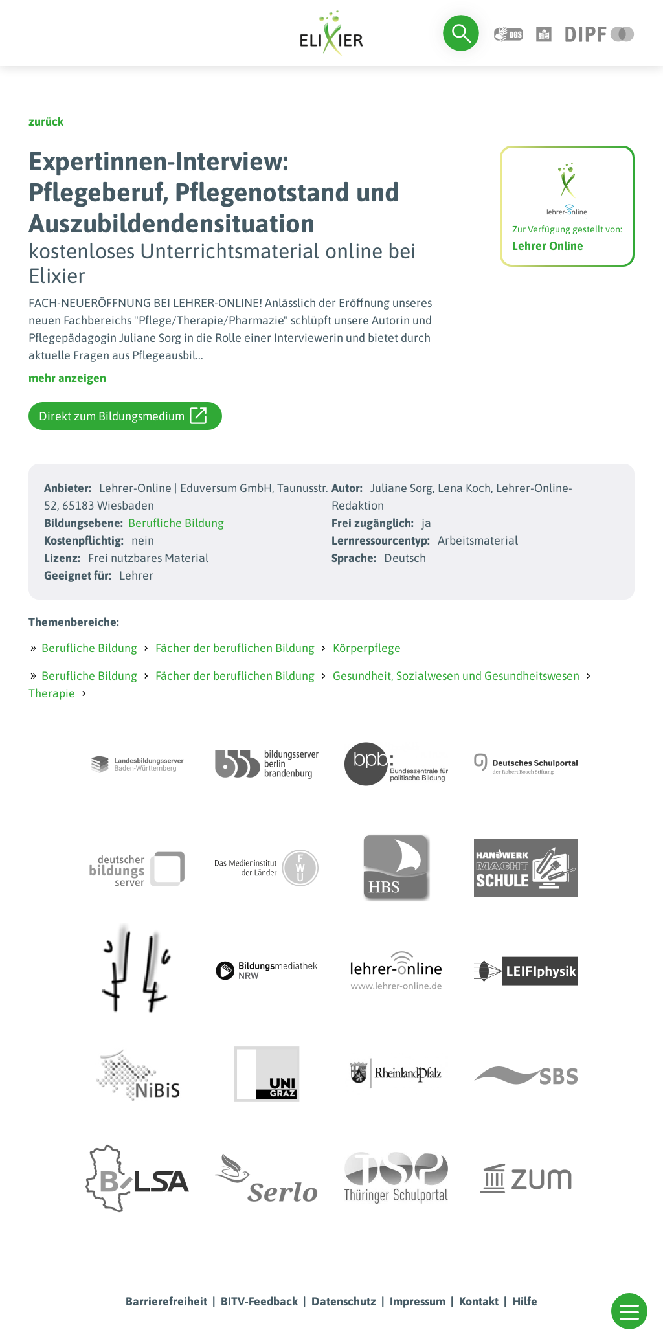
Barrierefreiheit (166, 1301)
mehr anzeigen (67, 378)
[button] (629, 1311)
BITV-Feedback (259, 1301)
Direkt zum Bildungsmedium (123, 415)
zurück (45, 121)
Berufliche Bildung (176, 523)
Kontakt (479, 1301)
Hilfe (524, 1301)
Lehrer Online (547, 246)
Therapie (51, 693)
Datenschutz (343, 1301)
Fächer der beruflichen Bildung (235, 648)
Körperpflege (367, 648)
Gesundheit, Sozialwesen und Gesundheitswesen (456, 675)
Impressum (417, 1301)
